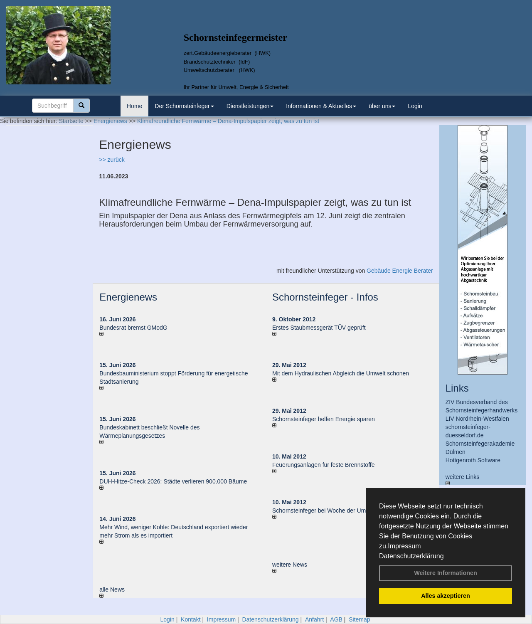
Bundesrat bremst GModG (133, 327)
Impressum (404, 546)
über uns (382, 106)
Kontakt (190, 619)
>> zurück (111, 159)
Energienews (128, 297)
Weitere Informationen (445, 573)
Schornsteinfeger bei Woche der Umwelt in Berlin (335, 510)
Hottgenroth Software (473, 460)
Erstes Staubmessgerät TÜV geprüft (319, 327)
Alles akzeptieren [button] (445, 595)
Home (134, 106)
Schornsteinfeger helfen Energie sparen (323, 419)
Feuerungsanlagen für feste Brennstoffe (323, 464)
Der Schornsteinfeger (184, 106)
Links (457, 388)
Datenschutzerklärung (411, 556)
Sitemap (359, 619)
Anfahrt (314, 619)
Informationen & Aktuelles (321, 106)
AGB (336, 619)
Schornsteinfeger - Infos (325, 297)
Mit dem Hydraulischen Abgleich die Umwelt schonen (340, 373)
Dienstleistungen (250, 106)
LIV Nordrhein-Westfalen (477, 418)
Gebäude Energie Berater (400, 270)
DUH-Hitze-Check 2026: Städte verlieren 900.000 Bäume (173, 481)
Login (415, 106)
